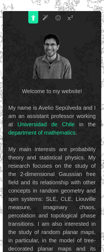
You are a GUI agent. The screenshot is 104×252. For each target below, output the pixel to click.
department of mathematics (41, 133)
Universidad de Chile (46, 124)
